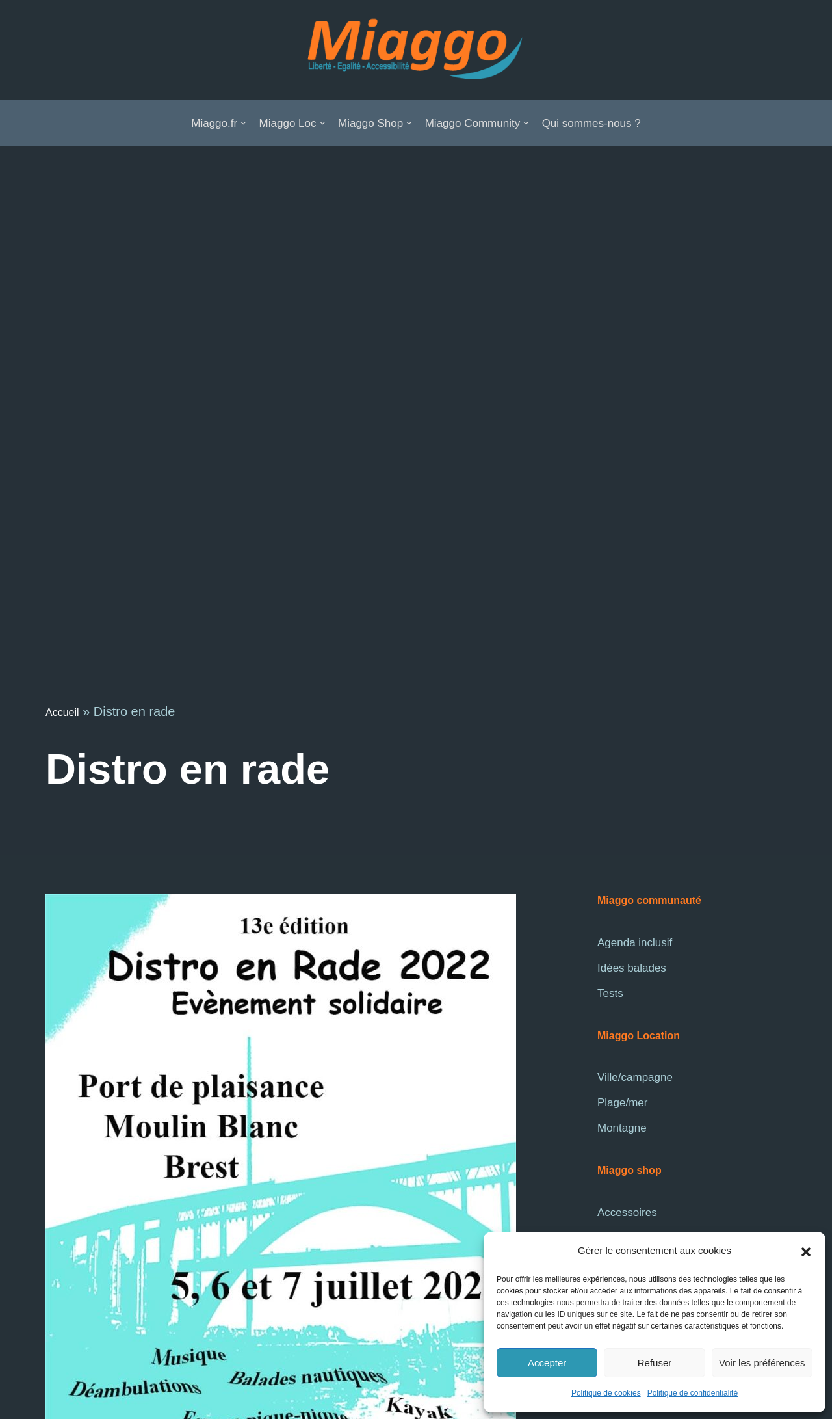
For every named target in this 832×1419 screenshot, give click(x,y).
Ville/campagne (635, 1077)
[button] (806, 1251)
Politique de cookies (606, 1393)
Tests (610, 993)
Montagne (622, 1128)
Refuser (655, 1362)
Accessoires (627, 1212)
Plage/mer (622, 1102)
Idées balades (631, 968)
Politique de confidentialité (692, 1393)
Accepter (547, 1362)
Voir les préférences (762, 1362)
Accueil (62, 712)
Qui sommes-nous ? (591, 123)
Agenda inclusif (634, 942)
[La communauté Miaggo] (416, 50)
